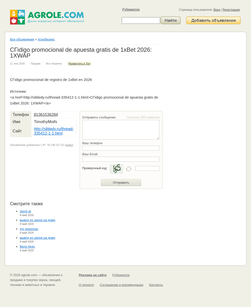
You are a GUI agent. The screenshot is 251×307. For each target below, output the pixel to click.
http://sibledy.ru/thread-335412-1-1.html (54, 131)
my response (29, 229)
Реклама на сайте (93, 275)
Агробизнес (46, 39)
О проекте (86, 285)
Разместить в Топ (79, 63)
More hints (27, 246)
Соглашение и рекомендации (121, 285)
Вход (216, 10)
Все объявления (22, 39)
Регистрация (231, 10)
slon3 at (25, 211)
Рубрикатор (131, 9)
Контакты (156, 285)
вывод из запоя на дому (38, 220)
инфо (69, 144)
